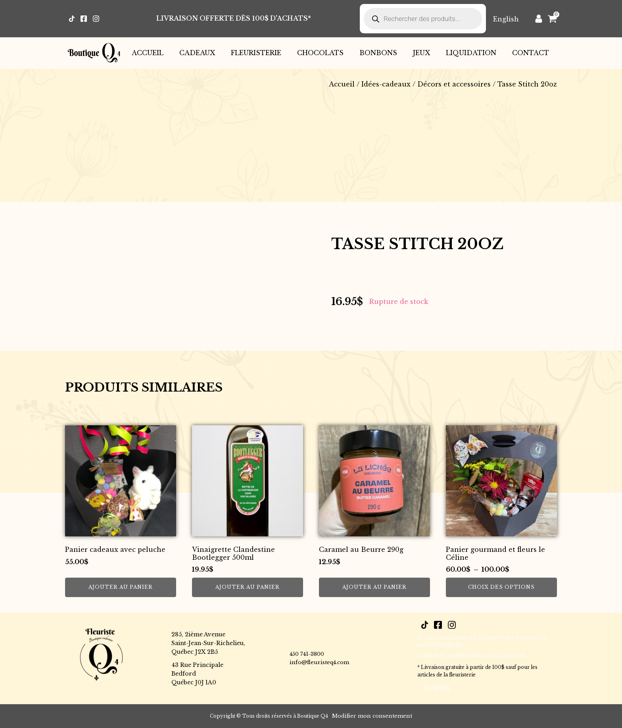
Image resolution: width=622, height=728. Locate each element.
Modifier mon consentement (372, 716)
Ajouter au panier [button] (120, 587)
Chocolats (320, 53)
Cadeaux (197, 53)
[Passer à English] (506, 19)
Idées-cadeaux (386, 84)
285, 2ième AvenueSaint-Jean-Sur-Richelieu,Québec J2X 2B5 (208, 643)
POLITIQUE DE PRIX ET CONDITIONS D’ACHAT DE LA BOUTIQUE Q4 (481, 641)
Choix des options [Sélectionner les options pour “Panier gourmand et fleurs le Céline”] (501, 587)
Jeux (421, 53)
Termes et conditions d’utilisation (471, 656)
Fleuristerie (256, 53)
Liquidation (471, 53)
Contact (530, 53)
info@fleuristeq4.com (319, 662)
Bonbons (378, 53)
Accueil (147, 53)
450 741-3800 (307, 654)
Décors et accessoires (454, 84)
